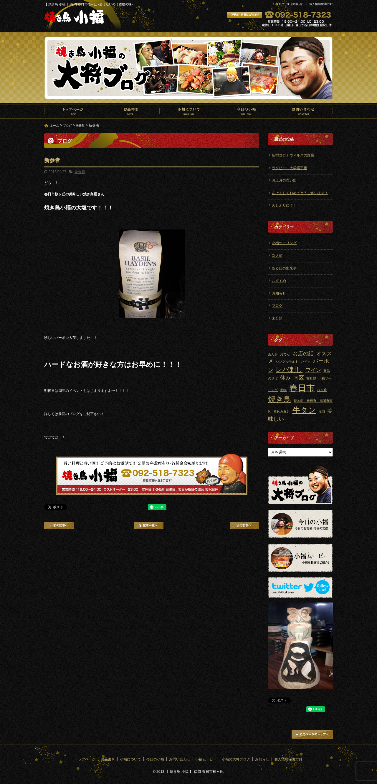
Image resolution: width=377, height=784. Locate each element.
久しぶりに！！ (284, 205)
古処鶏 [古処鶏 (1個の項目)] (311, 378)
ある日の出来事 (284, 268)
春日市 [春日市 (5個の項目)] (302, 388)
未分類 (80, 125)
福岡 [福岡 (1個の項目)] (321, 411)
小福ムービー (205, 759)
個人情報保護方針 (321, 4)
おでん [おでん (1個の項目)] (285, 354)
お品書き (131, 111)
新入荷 (277, 256)
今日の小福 (246, 111)
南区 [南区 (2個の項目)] (298, 378)
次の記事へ (244, 525)
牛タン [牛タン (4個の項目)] (304, 410)
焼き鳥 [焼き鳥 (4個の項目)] (279, 399)
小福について (188, 111)
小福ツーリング (284, 243)
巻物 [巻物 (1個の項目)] (283, 390)
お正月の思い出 (284, 180)
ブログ (280, 4)
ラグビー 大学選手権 (289, 168)
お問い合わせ (304, 111)
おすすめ (279, 281)
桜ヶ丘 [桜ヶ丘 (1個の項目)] (322, 390)
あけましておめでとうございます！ (300, 193)
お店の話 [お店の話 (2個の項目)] (303, 354)
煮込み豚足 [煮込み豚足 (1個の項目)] (282, 411)
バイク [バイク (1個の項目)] (306, 361)
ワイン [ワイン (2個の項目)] (313, 370)
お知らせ (297, 4)
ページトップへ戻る (312, 734)
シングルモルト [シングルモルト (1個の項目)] (287, 361)
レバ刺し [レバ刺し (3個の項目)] (289, 369)
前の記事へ (59, 525)
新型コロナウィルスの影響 (293, 155)
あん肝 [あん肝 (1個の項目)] (273, 354)
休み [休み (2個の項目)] (285, 378)
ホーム (54, 125)
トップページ (73, 111)
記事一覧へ (148, 525)
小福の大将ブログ (236, 759)
